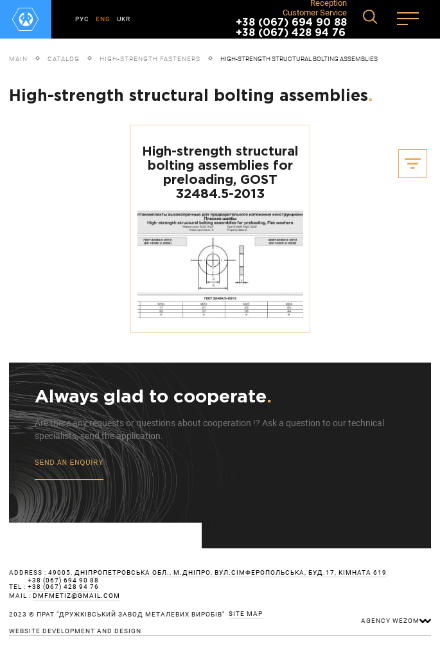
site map (246, 614)
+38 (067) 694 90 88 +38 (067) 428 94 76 (291, 28)
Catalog (64, 58)
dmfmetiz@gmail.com (76, 596)
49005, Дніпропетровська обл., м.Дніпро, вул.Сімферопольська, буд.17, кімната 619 (217, 573)
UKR (123, 18)
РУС (82, 18)
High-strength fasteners (150, 58)
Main (18, 58)
